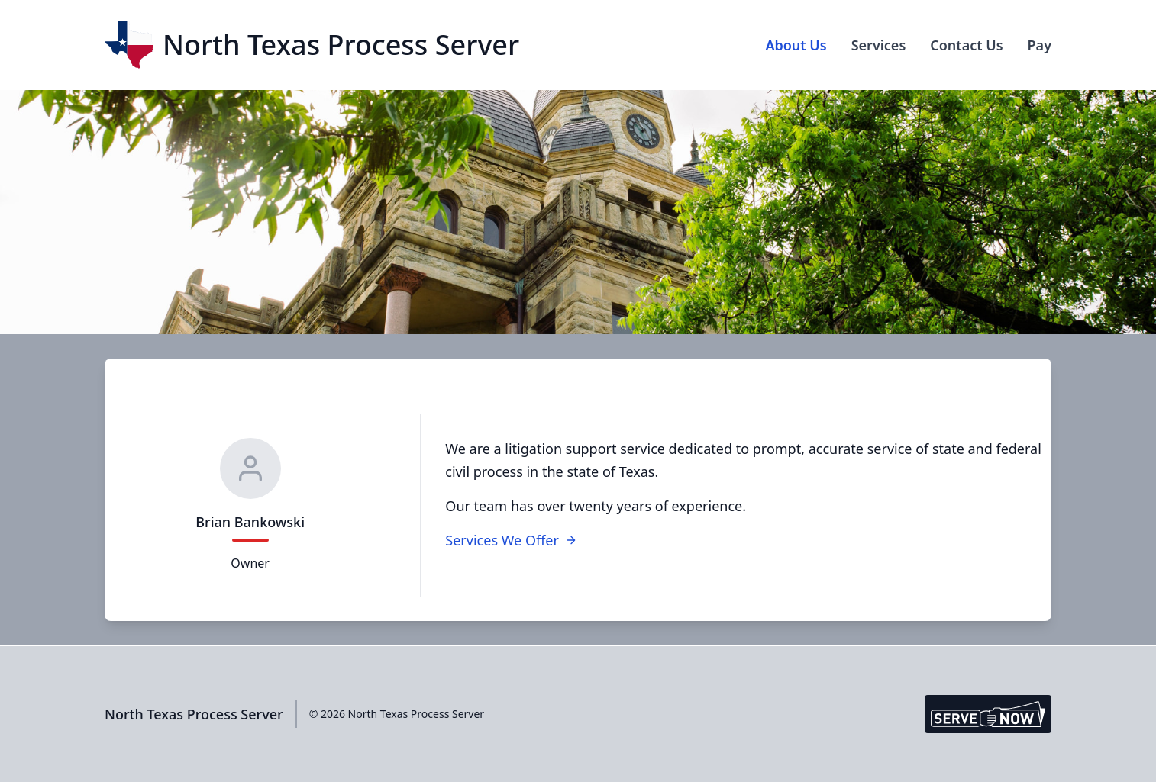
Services (878, 45)
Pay (1039, 45)
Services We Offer (511, 540)
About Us (795, 45)
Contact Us (966, 45)
